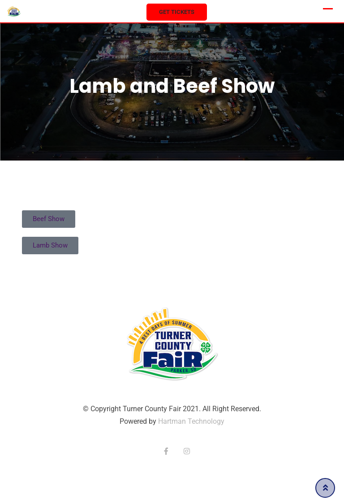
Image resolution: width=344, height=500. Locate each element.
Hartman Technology (191, 421)
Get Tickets (176, 12)
